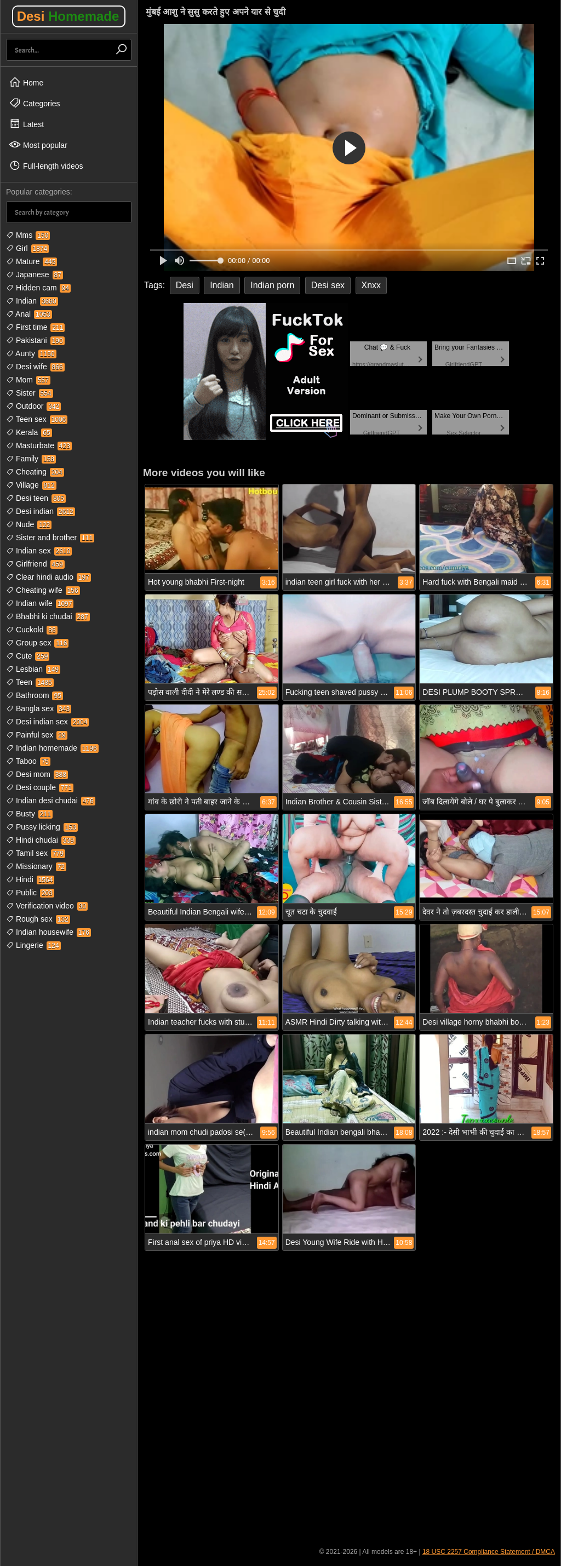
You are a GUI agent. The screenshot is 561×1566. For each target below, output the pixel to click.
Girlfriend (35, 563)
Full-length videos (46, 165)
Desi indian (40, 511)
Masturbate (39, 445)
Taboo (28, 761)
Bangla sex (38, 708)
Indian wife (39, 603)
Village (31, 485)
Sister (29, 392)
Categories (34, 103)
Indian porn (272, 285)
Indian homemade (52, 748)
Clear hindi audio (48, 577)
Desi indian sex (47, 721)
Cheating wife (43, 590)
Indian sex (39, 550)
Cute (27, 655)
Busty (29, 813)
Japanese (34, 274)
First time (35, 327)
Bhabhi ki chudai (48, 616)
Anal (29, 314)
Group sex (37, 642)
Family (31, 458)
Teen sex (36, 419)
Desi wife (35, 366)
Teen (30, 682)
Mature (31, 261)
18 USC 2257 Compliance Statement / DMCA (488, 1552)
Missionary (36, 866)
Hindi (30, 879)
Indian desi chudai (50, 800)
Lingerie (33, 945)
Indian (32, 300)
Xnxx (371, 285)
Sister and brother (50, 537)
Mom (28, 379)
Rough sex (38, 919)
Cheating (35, 471)
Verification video (47, 905)
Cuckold (32, 629)
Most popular (38, 145)
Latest (26, 124)
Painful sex (36, 734)
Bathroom (34, 695)
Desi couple (39, 787)
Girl (27, 248)
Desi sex (328, 285)
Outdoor (33, 406)
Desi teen (36, 498)
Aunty (31, 353)
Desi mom (37, 774)
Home (26, 82)
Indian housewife (48, 932)
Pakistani (35, 340)
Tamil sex (35, 853)
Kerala (29, 432)
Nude (28, 524)
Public (30, 892)
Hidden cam (38, 287)
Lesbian (33, 669)
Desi (68, 16)
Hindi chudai (41, 840)
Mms (28, 235)
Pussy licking (42, 826)
